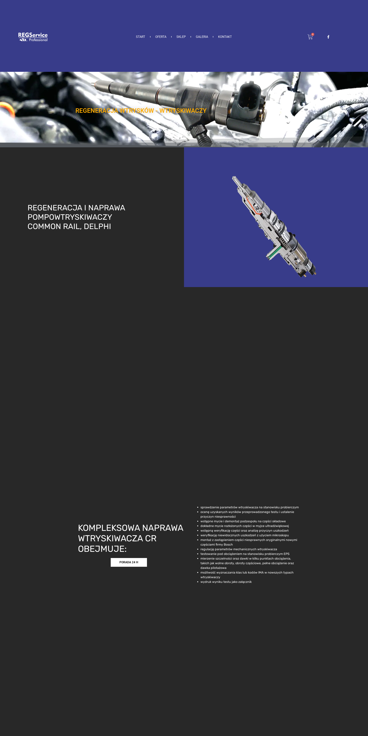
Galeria (202, 37)
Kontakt (225, 37)
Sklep (181, 37)
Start (140, 37)
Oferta (160, 37)
